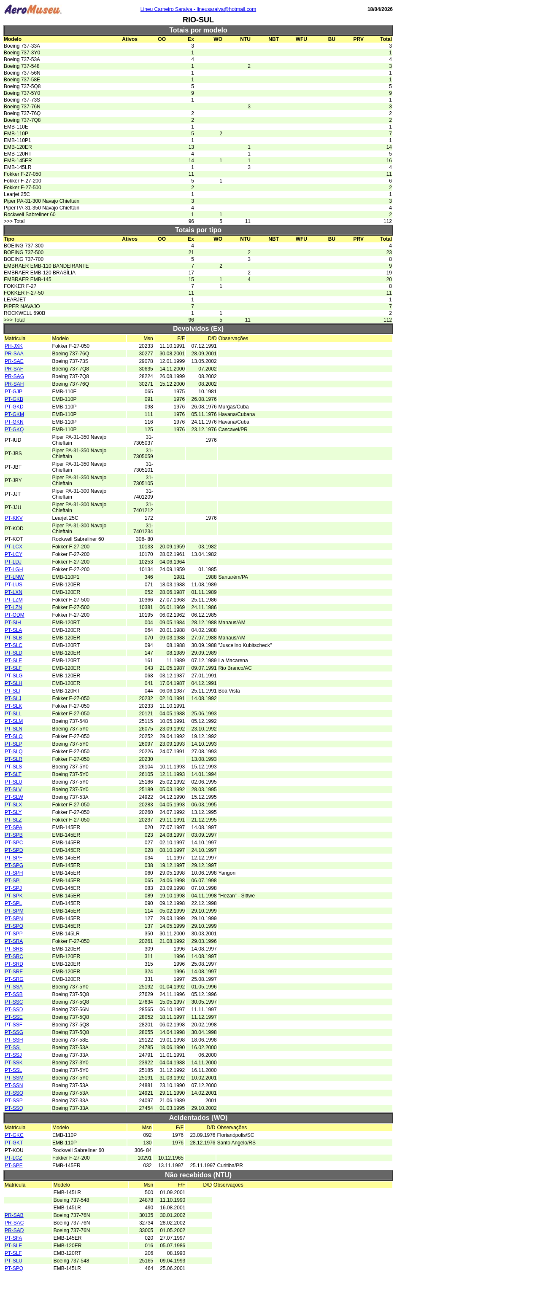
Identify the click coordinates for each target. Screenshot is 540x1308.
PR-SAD (14, 1230)
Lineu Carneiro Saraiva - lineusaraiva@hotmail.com (198, 9)
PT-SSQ (14, 1108)
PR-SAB (14, 1215)
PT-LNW (14, 577)
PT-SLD (13, 653)
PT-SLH (13, 683)
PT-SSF (13, 1025)
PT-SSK (14, 1063)
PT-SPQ (14, 1268)
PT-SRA (14, 941)
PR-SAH (14, 384)
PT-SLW (14, 797)
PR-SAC (14, 1223)
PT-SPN (14, 918)
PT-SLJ (13, 698)
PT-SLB (13, 638)
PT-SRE (14, 972)
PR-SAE (14, 361)
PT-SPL (13, 903)
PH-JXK (14, 346)
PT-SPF (13, 858)
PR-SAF (14, 369)
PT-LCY (13, 554)
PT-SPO (14, 926)
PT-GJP (13, 392)
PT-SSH (14, 1040)
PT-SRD (14, 964)
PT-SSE (14, 1017)
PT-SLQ (14, 752)
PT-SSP (14, 1101)
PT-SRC (14, 956)
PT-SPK (14, 896)
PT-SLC (13, 645)
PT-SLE (13, 660)
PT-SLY (13, 812)
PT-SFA (13, 1238)
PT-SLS (13, 767)
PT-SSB (14, 994)
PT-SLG (14, 676)
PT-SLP (13, 744)
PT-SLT (13, 774)
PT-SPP (14, 934)
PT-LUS (13, 585)
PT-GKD (14, 407)
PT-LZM (14, 600)
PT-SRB (14, 949)
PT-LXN (13, 592)
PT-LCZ (13, 1158)
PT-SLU (13, 782)
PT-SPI (13, 881)
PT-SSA (14, 987)
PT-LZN (13, 607)
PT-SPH (14, 873)
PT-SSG (14, 1032)
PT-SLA (13, 630)
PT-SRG (14, 979)
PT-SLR (13, 759)
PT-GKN (14, 422)
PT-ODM (14, 615)
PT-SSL (13, 1070)
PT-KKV (14, 518)
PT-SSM (14, 1078)
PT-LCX (13, 547)
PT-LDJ (13, 562)
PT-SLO (14, 736)
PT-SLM (14, 721)
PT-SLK (13, 706)
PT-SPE (14, 1165)
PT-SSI (13, 1047)
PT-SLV (13, 789)
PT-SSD (14, 1010)
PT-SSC (14, 1002)
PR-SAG (14, 376)
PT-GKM (14, 414)
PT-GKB (14, 399)
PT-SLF (13, 668)
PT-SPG (14, 865)
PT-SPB (14, 835)
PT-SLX (13, 805)
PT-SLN (13, 729)
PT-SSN (14, 1085)
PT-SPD (14, 850)
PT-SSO (14, 1093)
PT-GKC (14, 1135)
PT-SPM (14, 911)
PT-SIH (13, 623)
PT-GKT (14, 1143)
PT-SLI (12, 691)
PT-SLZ (13, 820)
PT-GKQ (14, 429)
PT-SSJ (13, 1055)
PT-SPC (14, 843)
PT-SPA (13, 827)
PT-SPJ (13, 888)
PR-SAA (14, 354)
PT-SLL (13, 714)
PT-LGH (14, 569)
